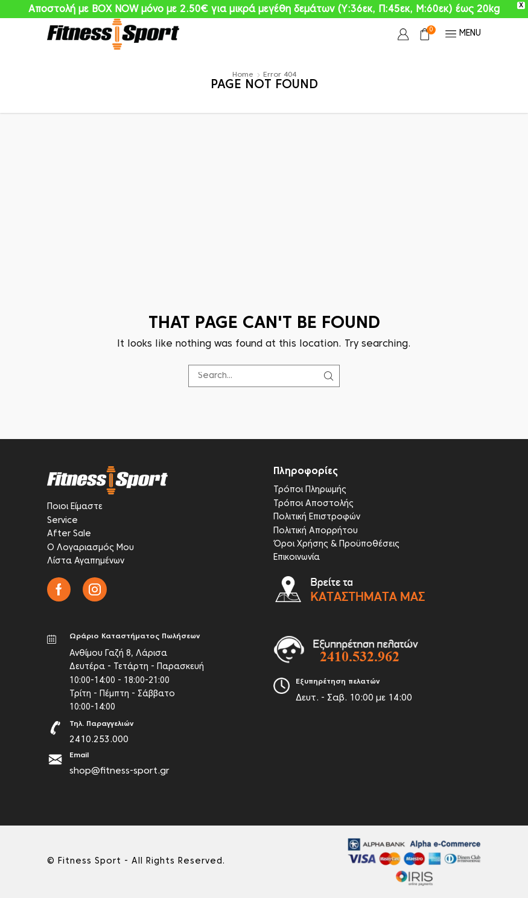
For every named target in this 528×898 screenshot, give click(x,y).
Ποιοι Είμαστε (75, 507)
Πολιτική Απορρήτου (315, 531)
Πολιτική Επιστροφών (316, 517)
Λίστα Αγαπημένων (85, 561)
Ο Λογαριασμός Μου (90, 548)
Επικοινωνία (296, 558)
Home (242, 75)
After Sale (69, 534)
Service (62, 521)
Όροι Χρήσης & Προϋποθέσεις (336, 544)
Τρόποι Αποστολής (313, 504)
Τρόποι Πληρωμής (309, 490)
